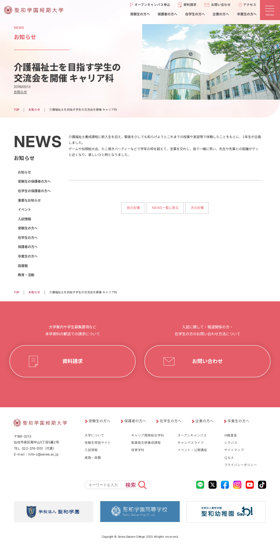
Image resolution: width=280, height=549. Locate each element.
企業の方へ (204, 421)
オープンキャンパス (192, 435)
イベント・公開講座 (192, 450)
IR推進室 (230, 435)
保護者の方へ (28, 247)
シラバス (230, 443)
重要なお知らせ (29, 200)
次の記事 (197, 208)
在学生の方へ (28, 238)
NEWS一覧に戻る (165, 208)
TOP (16, 109)
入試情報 (24, 219)
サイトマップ (234, 450)
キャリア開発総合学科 (147, 435)
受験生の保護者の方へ (34, 181)
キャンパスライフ (191, 443)
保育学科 (137, 450)
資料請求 (72, 361)
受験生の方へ (28, 228)
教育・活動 (26, 275)
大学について (94, 435)
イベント (24, 209)
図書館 (23, 266)
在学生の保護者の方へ (34, 191)
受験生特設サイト (98, 443)
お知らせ (20, 92)
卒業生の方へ (28, 256)
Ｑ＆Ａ (229, 458)
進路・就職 (93, 458)
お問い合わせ (207, 361)
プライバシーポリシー (240, 465)
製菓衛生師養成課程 (146, 443)
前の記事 (133, 208)
